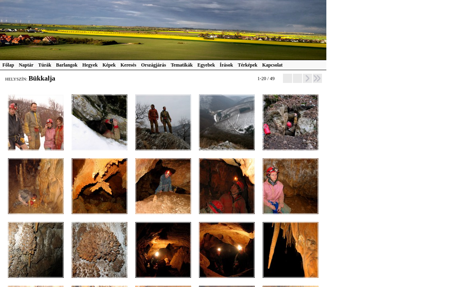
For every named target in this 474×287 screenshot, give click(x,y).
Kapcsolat (272, 65)
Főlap (8, 65)
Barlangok (67, 65)
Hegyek (90, 65)
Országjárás (153, 65)
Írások (226, 65)
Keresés (129, 65)
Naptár (26, 65)
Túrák (44, 65)
